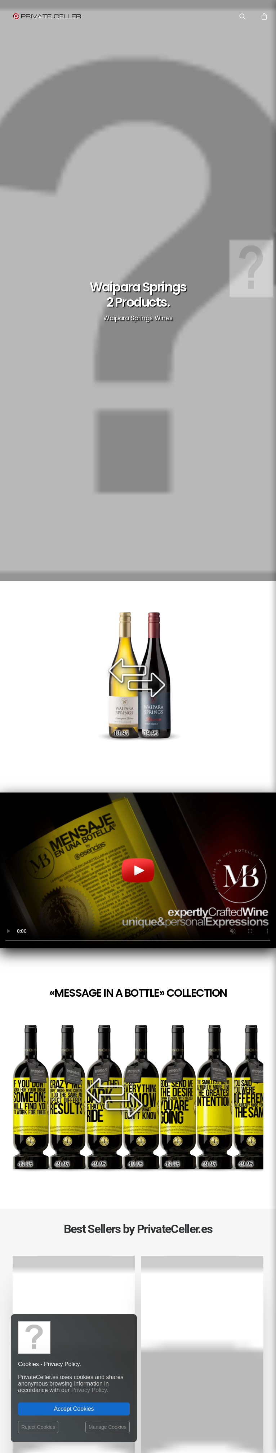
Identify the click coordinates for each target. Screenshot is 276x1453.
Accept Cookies (74, 1409)
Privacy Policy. (89, 1390)
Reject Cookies (38, 1427)
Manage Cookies (107, 1427)
